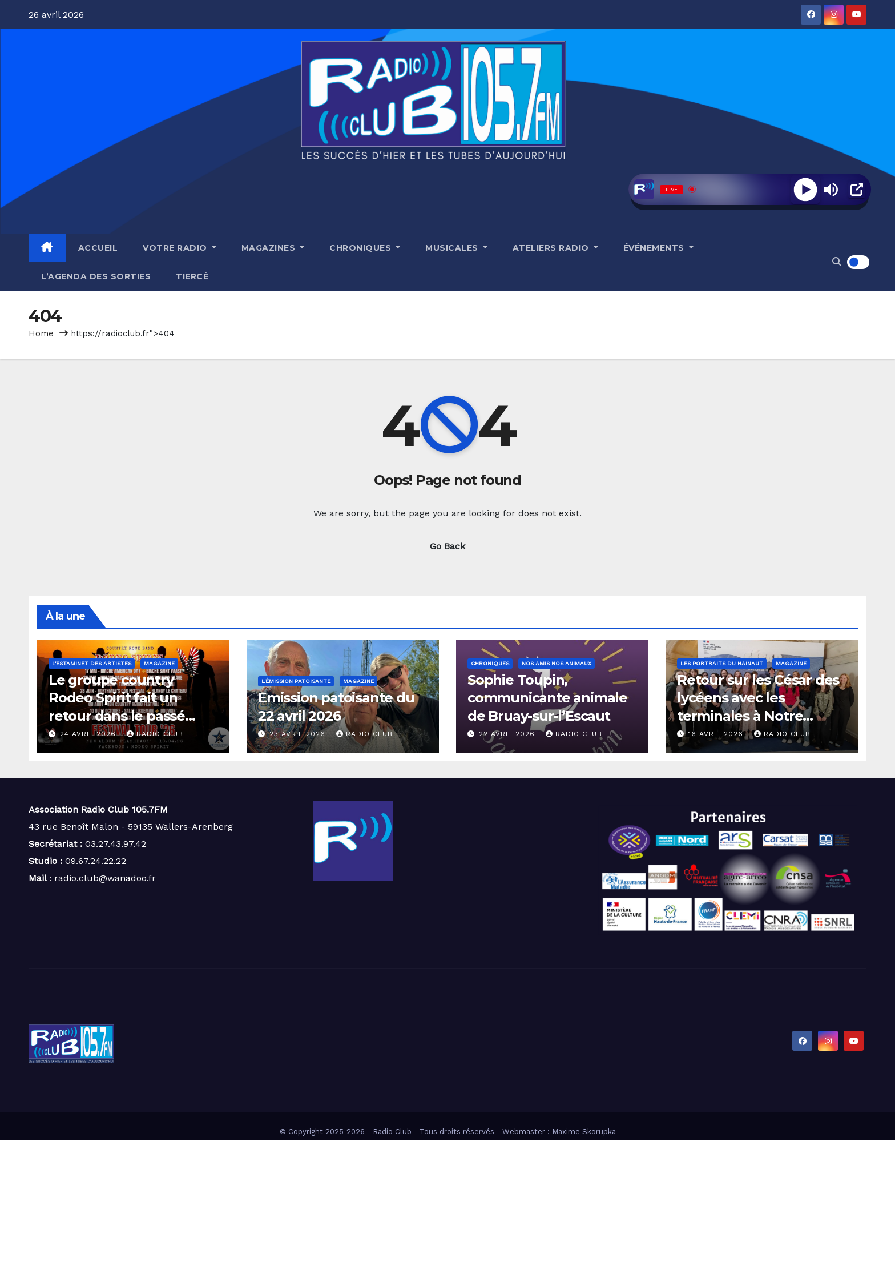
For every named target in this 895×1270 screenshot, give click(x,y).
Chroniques (364, 248)
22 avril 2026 (508, 734)
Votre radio (179, 248)
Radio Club (155, 734)
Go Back (447, 546)
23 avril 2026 (298, 734)
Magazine (159, 663)
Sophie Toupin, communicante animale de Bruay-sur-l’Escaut (547, 698)
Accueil (98, 248)
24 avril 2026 (89, 734)
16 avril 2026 (717, 734)
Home (41, 333)
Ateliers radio (555, 248)
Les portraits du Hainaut (721, 663)
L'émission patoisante (295, 681)
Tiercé (192, 276)
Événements (658, 248)
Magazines (273, 248)
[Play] (805, 189)
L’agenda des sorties (96, 276)
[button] (836, 261)
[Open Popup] (856, 189)
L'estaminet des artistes (91, 663)
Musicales (456, 248)
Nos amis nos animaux (556, 663)
